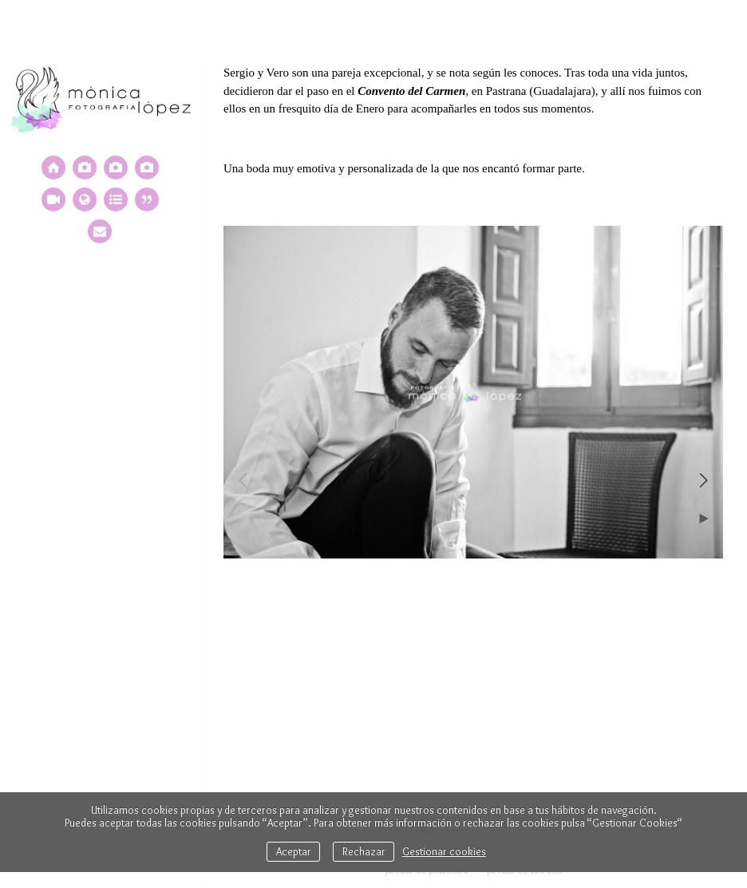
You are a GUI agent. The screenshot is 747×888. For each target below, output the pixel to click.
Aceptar (293, 851)
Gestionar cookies (444, 851)
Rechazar (363, 851)
